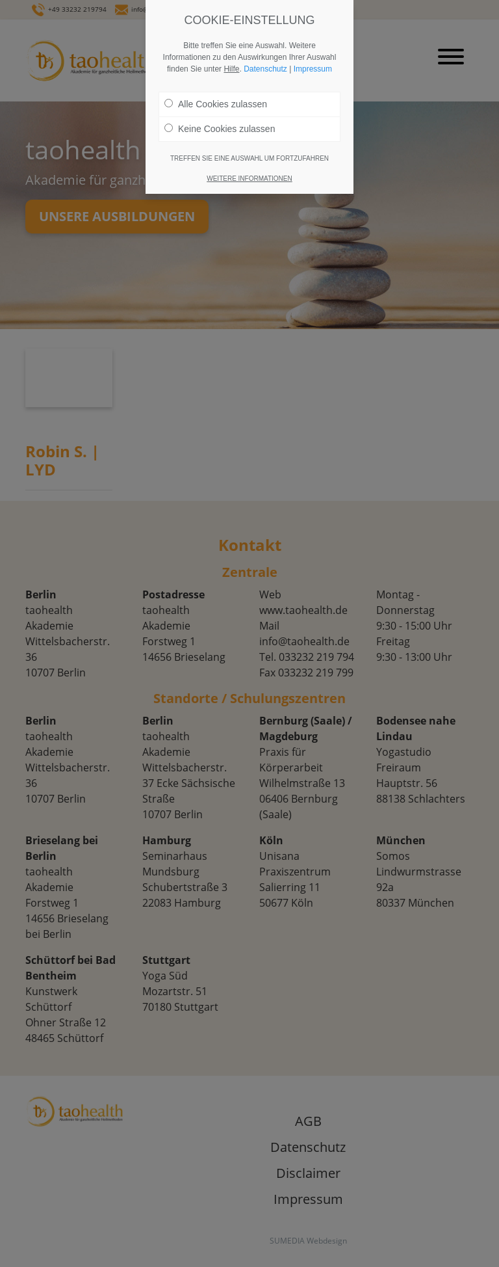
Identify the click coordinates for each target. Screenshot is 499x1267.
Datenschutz (265, 68)
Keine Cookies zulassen (219, 129)
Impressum (313, 68)
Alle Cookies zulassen (215, 104)
